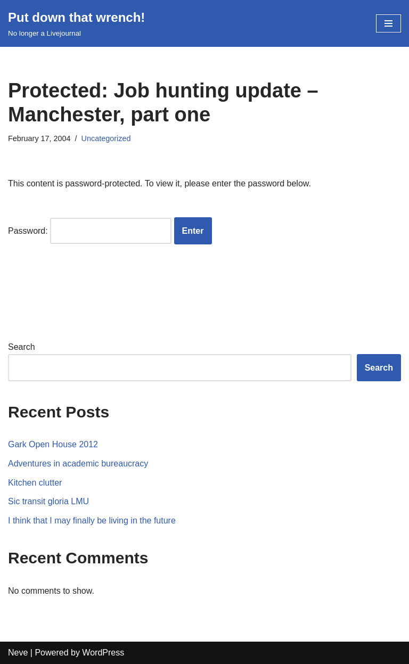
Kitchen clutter (35, 482)
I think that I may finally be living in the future (92, 520)
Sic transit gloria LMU (48, 501)
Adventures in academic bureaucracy (78, 463)
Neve (18, 652)
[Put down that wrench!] (76, 23)
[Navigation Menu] (388, 23)
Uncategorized (106, 138)
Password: (89, 231)
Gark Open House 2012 (53, 444)
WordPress (103, 652)
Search (21, 346)
